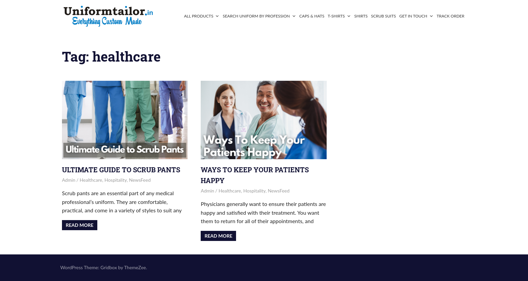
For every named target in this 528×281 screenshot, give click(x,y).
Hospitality (115, 180)
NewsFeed (140, 180)
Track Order (450, 16)
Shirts (361, 16)
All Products (201, 16)
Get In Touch (416, 16)
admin (68, 180)
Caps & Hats (312, 16)
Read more (79, 225)
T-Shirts (339, 16)
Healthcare (91, 180)
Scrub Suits (383, 16)
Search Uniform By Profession (259, 16)
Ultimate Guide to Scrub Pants (121, 169)
